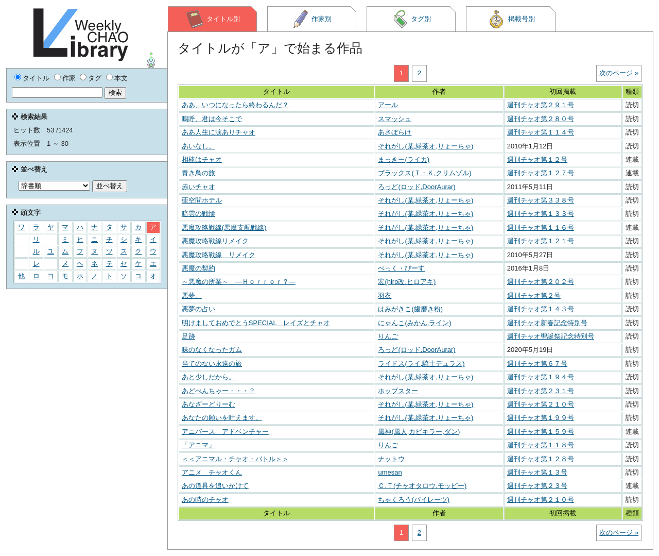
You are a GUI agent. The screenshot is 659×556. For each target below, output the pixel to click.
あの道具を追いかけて (215, 486)
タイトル (36, 78)
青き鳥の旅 (198, 173)
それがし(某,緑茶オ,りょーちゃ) (425, 146)
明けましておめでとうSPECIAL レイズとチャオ (256, 323)
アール (388, 105)
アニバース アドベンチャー (225, 431)
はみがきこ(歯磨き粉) (410, 309)
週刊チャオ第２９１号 (540, 105)
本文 (121, 78)
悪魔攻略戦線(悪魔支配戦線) (224, 227)
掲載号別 (511, 19)
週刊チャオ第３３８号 (540, 200)
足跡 (188, 336)
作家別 (312, 19)
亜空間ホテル (202, 200)
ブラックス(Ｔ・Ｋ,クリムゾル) (424, 173)
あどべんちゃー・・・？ (218, 391)
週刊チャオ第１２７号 (540, 173)
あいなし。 (198, 146)
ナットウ (391, 459)
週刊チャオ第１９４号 (540, 377)
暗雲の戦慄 (198, 213)
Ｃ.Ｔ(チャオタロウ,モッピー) (422, 486)
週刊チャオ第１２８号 (540, 459)
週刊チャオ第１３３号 (540, 213)
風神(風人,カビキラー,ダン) (419, 431)
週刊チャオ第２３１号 (540, 391)
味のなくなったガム (212, 349)
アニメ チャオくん (212, 472)
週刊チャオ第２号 (534, 295)
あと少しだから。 (208, 377)
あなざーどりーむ (208, 404)
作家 (69, 78)
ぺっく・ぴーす (401, 268)
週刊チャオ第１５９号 (540, 431)
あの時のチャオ (205, 499)
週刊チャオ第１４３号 (540, 309)
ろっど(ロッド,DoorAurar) (416, 187)
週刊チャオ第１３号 (537, 472)
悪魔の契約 (198, 268)
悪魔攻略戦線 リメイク (218, 255)
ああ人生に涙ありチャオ (218, 132)
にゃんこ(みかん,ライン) (414, 323)
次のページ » (618, 73)
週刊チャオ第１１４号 (540, 132)
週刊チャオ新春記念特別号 (547, 323)
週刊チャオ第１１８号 (540, 445)
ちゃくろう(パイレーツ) (413, 499)
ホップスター (398, 391)
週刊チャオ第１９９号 (540, 418)
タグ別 (411, 19)
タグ (94, 78)
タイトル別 (212, 19)
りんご (388, 336)
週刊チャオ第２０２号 (540, 281)
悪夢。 (192, 295)
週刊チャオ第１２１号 (540, 241)
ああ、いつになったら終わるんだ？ (235, 105)
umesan (390, 472)
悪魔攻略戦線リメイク (215, 241)
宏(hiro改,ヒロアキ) (407, 281)
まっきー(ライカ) (403, 159)
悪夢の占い (198, 309)
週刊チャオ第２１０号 (540, 404)
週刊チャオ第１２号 (537, 159)
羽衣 (384, 295)
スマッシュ (394, 119)
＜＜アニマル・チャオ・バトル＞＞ (235, 459)
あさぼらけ (394, 132)
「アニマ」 (198, 445)
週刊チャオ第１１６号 (540, 227)
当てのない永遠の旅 (212, 363)
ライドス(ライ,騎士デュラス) (421, 363)
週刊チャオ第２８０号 (540, 119)
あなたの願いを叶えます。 (222, 418)
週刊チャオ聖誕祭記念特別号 (550, 336)
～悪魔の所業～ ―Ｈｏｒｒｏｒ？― (239, 281)
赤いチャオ (198, 187)
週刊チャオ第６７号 (537, 363)
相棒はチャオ (202, 159)
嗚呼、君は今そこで (212, 119)
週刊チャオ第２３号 (537, 486)
